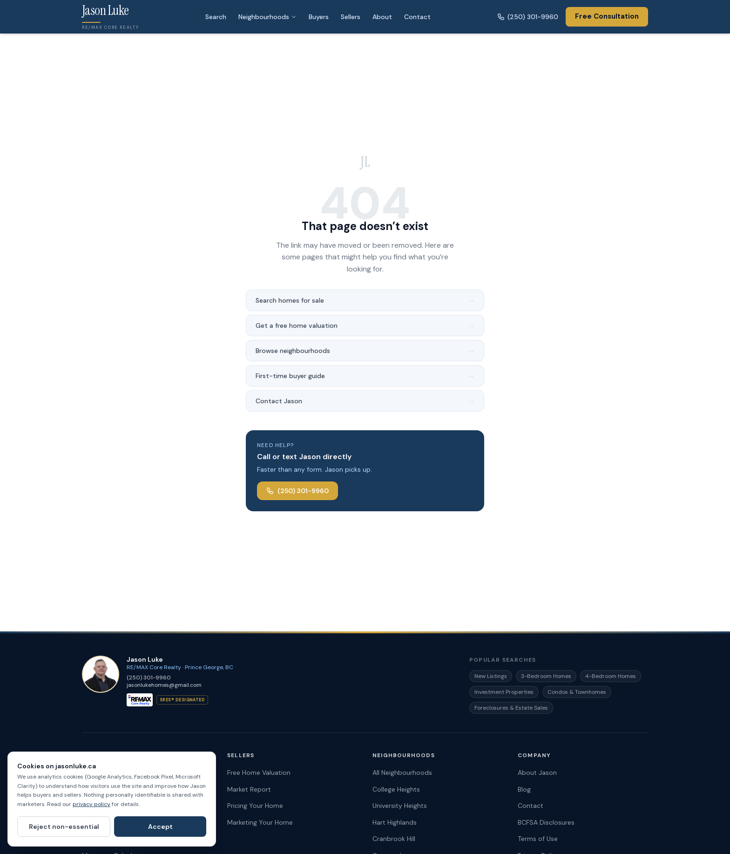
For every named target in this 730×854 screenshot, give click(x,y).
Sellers (350, 17)
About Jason (537, 772)
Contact (417, 17)
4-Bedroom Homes (610, 676)
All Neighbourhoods (402, 772)
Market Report (249, 789)
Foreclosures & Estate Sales (511, 708)
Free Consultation (607, 16)
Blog (524, 789)
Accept (160, 826)
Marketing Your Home (260, 822)
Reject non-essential (64, 826)
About (382, 17)
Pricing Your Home (255, 805)
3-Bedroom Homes (546, 676)
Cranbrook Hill (393, 838)
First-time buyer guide (365, 375)
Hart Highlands (394, 822)
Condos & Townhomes (577, 692)
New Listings (490, 676)
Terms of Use (538, 838)
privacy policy (91, 804)
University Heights (399, 805)
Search (215, 17)
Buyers (319, 17)
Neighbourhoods (267, 17)
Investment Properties (504, 692)
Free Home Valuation (259, 772)
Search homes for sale (365, 300)
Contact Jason (365, 401)
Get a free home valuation (365, 325)
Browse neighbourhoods (365, 350)
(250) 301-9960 (527, 17)
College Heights (396, 789)
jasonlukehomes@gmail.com (164, 685)
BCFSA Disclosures (546, 822)
